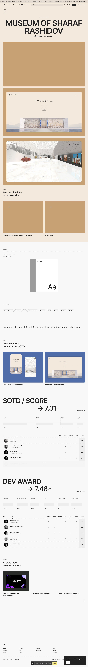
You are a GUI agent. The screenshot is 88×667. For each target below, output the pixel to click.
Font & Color (42, 663)
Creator (37, 663)
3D (24, 310)
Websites (4, 648)
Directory (15, 4)
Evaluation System (80, 410)
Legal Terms (11, 659)
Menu (46, 235)
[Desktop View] (65, 367)
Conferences (38, 650)
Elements (4, 652)
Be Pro (74, 4)
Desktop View (48, 384)
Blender (71, 310)
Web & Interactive (8, 310)
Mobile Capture (7, 384)
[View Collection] (16, 581)
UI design (42, 310)
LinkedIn (63, 659)
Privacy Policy (17, 659)
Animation (18, 310)
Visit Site (54, 663)
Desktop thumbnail (59, 384)
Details (46, 663)
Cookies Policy (5, 659)
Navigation (29, 235)
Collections (5, 650)
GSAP (49, 310)
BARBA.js (63, 310)
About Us (54, 650)
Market (28, 4)
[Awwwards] (4, 4)
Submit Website (81, 4)
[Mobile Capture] (23, 367)
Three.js (56, 310)
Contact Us (55, 652)
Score (50, 663)
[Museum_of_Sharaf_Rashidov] (44, 36)
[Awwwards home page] (32, 663)
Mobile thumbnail (18, 384)
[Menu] (65, 217)
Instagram (58, 659)
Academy (20, 4)
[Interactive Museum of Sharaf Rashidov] (23, 217)
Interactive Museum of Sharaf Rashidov (13, 235)
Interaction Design (33, 310)
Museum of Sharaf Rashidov (44, 26)
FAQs (54, 648)
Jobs (25, 4)
